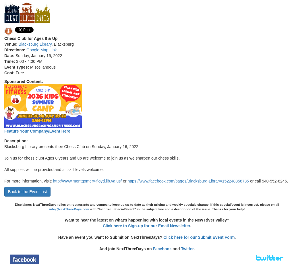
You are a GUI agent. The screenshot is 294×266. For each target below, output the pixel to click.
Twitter (187, 248)
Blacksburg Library (35, 44)
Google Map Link (41, 50)
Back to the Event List (27, 191)
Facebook (162, 248)
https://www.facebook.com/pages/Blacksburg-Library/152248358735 (188, 181)
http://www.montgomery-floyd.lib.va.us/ (87, 181)
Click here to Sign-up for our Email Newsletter (146, 226)
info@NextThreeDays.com (69, 209)
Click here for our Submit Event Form (199, 237)
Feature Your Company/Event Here (37, 131)
